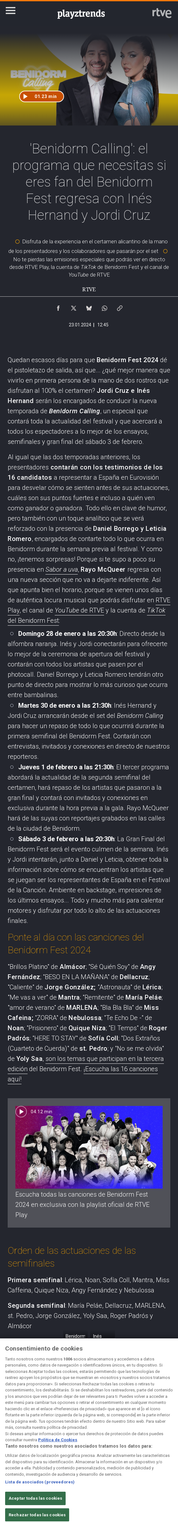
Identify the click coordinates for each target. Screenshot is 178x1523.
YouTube (68, 610)
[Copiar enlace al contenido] (119, 307)
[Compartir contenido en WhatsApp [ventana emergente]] (104, 307)
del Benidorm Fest (33, 620)
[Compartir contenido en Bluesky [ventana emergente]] (89, 307)
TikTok (156, 610)
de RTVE (92, 610)
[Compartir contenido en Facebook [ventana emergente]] (58, 307)
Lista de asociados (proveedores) (40, 1489)
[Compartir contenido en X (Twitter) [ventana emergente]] (73, 307)
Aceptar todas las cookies (35, 1505)
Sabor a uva (61, 569)
